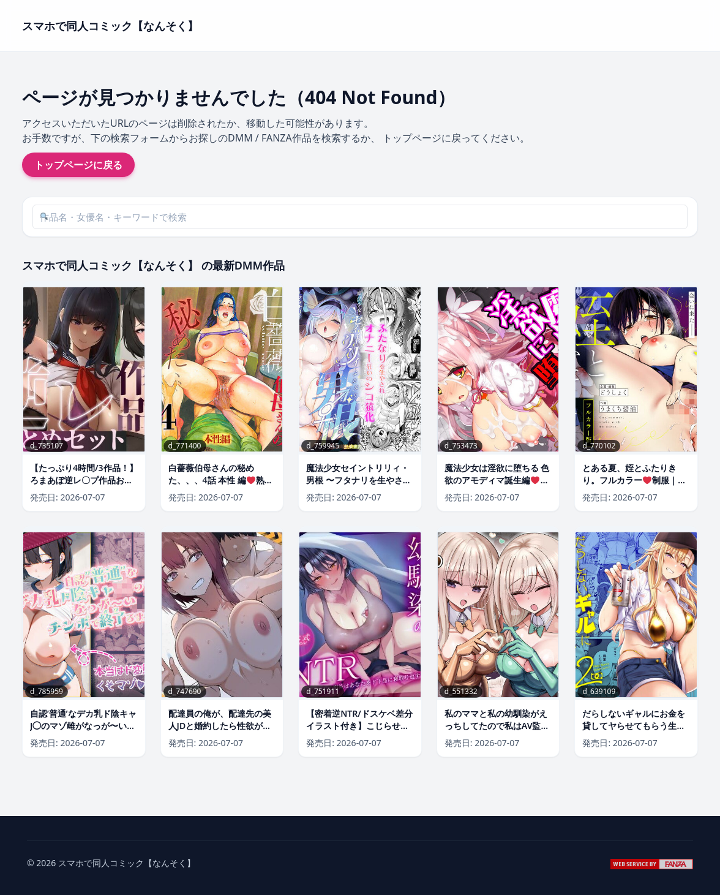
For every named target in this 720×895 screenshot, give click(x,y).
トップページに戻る (78, 165)
